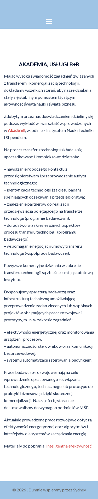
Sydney (79, 489)
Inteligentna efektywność (68, 445)
